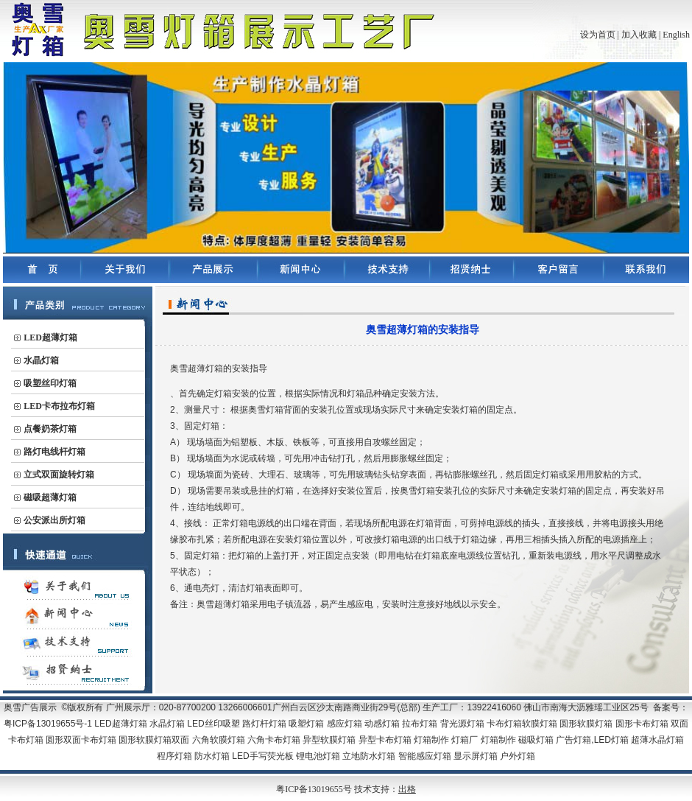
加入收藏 (639, 34)
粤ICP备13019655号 (315, 789)
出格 (407, 789)
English (676, 34)
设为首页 (597, 34)
